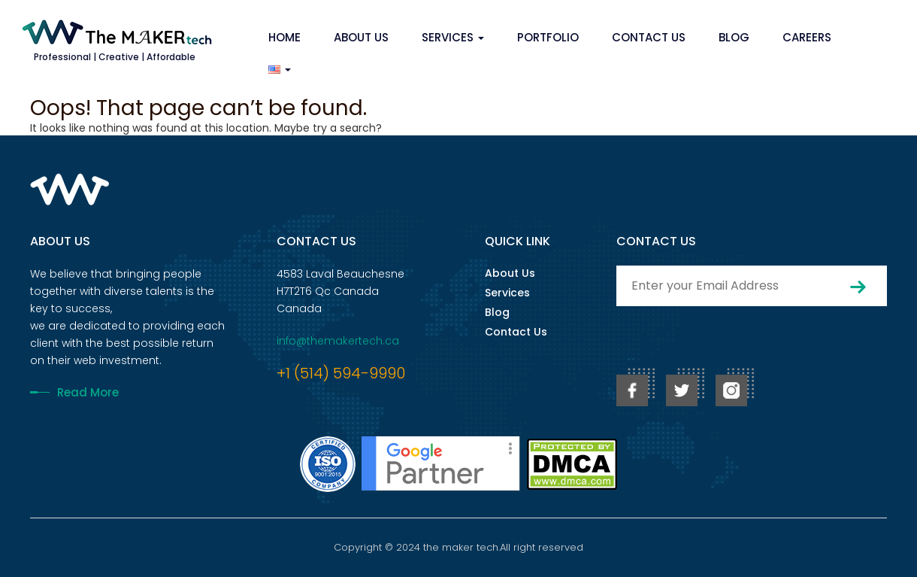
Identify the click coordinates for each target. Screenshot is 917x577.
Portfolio (548, 37)
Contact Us (648, 37)
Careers (806, 37)
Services (453, 37)
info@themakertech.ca (338, 340)
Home (284, 37)
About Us (361, 37)
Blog (734, 37)
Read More (88, 392)
